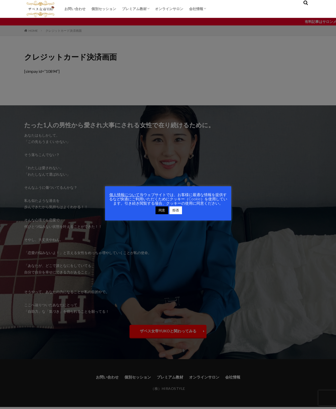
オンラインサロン (169, 9)
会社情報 (196, 9)
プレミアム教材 (134, 9)
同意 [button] (162, 210)
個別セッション (103, 9)
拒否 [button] (175, 210)
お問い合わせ (75, 9)
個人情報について (124, 195)
